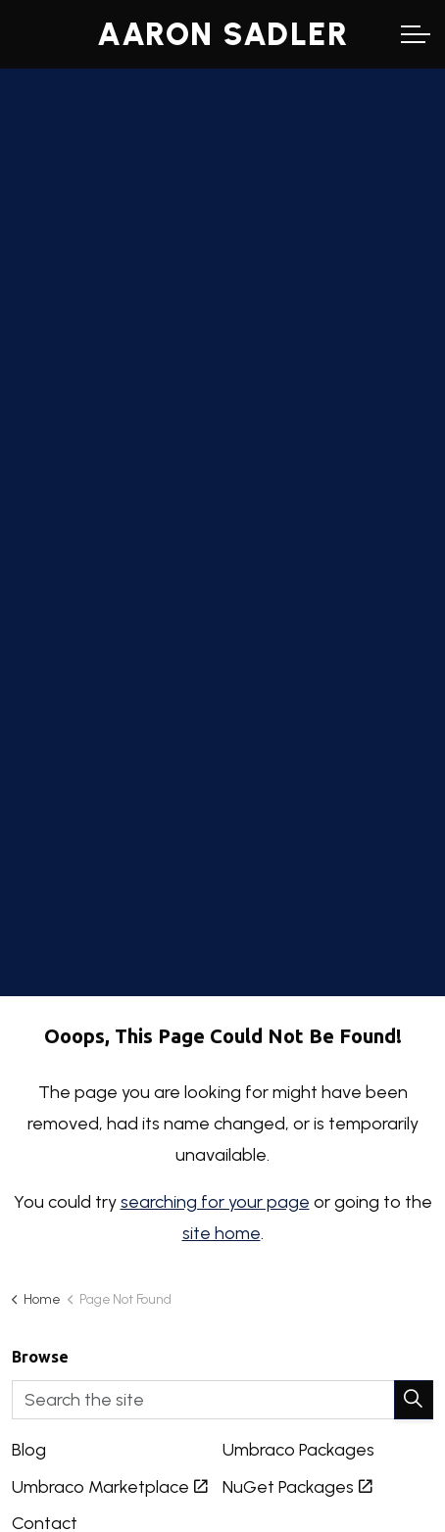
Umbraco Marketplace (110, 1487)
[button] (413, 1399)
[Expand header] (415, 34)
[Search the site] (222, 1399)
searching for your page (215, 1202)
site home (221, 1233)
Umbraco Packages (298, 1449)
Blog (29, 1449)
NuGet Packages (297, 1487)
